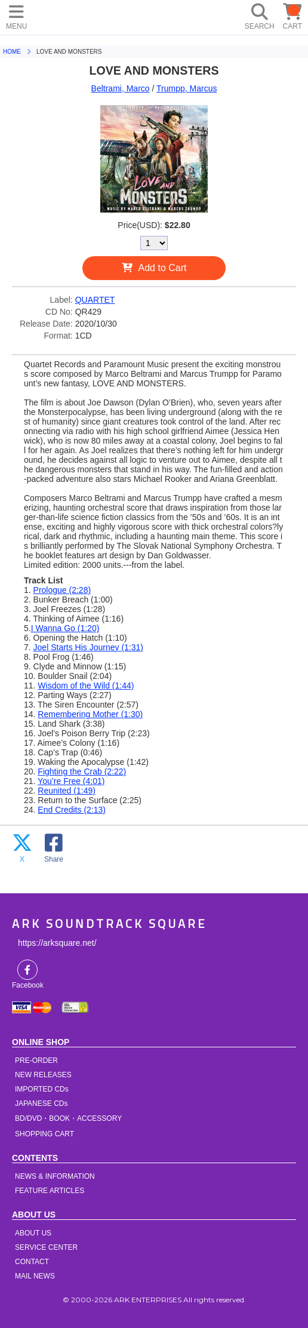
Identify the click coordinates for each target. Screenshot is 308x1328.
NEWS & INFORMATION (55, 1176)
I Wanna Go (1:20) (65, 628)
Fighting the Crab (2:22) (82, 771)
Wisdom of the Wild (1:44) (86, 685)
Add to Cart (162, 268)
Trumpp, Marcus (186, 88)
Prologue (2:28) (62, 590)
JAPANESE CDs (41, 1103)
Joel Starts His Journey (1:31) (88, 647)
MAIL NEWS (35, 1276)
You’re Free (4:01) (71, 781)
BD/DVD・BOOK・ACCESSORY (68, 1118)
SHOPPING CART (44, 1134)
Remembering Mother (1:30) (90, 714)
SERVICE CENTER (46, 1247)
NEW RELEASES (43, 1075)
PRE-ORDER (36, 1060)
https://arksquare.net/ (57, 943)
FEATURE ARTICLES (49, 1190)
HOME (54, 15)
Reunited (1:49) (67, 790)
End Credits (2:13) (72, 809)
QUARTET (95, 300)
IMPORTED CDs (42, 1089)
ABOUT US (33, 1233)
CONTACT (32, 1262)
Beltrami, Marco (120, 88)
